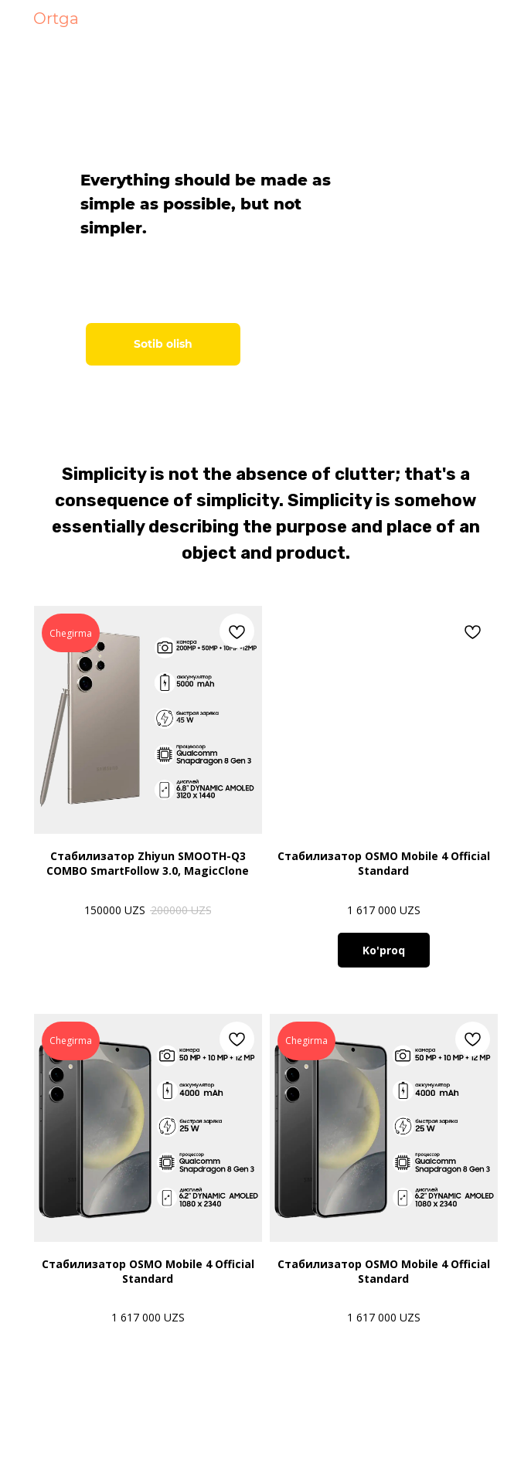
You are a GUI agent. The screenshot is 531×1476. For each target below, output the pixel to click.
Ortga (56, 18)
